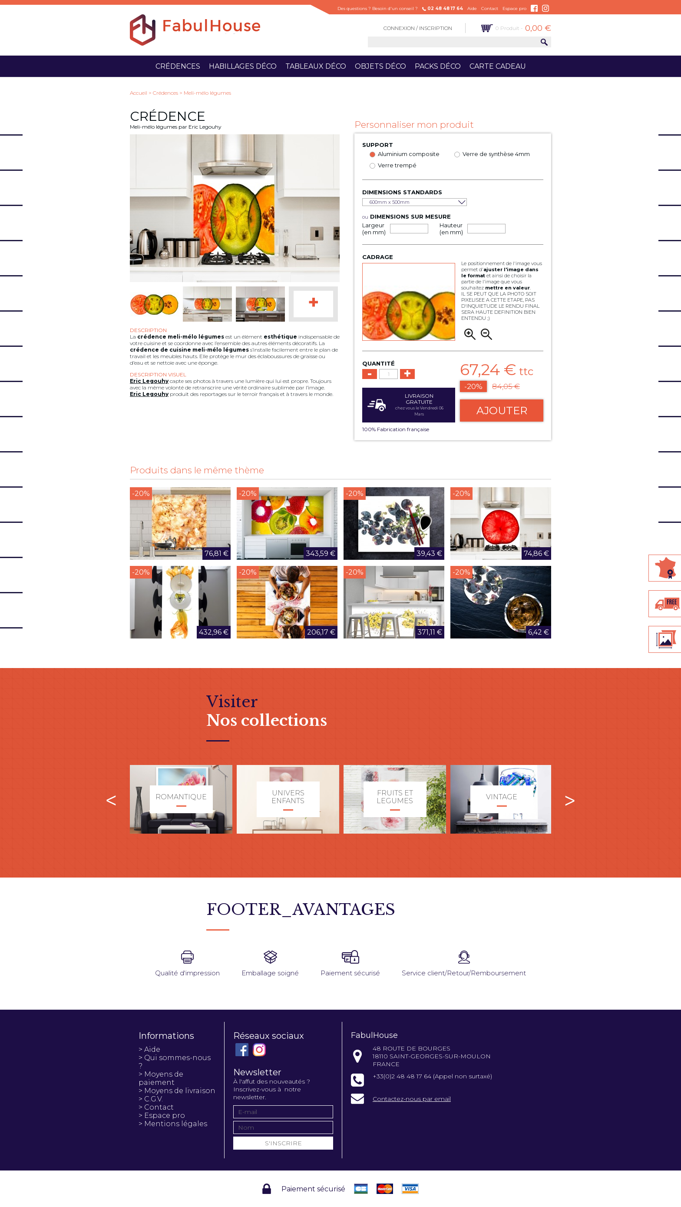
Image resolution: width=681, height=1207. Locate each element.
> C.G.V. (151, 1099)
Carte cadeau (497, 66)
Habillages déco (243, 66)
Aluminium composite (409, 153)
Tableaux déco (315, 66)
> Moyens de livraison (177, 1091)
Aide (472, 8)
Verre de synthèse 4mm (496, 153)
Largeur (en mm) (374, 229)
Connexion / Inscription (417, 28)
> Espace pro (162, 1115)
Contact (489, 8)
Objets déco (380, 66)
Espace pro (514, 8)
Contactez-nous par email (412, 1099)
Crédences (177, 66)
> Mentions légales (173, 1124)
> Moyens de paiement (161, 1078)
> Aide (149, 1049)
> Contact (156, 1107)
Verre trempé (397, 165)
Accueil (138, 93)
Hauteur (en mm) (451, 229)
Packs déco (438, 66)
